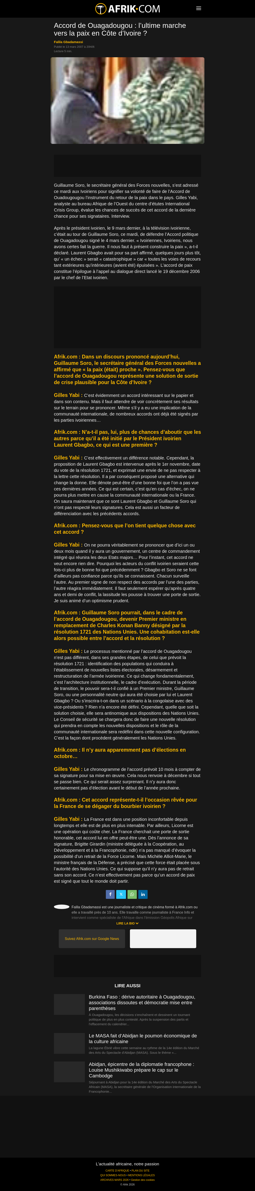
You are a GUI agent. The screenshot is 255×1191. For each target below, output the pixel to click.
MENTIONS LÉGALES (141, 1175)
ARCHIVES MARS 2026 (114, 1179)
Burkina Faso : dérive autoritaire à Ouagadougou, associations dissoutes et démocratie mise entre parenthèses (142, 1002)
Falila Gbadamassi (68, 42)
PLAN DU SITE (140, 1170)
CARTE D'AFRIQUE (117, 1170)
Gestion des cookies (143, 1179)
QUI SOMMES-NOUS (113, 1175)
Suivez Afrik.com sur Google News (92, 939)
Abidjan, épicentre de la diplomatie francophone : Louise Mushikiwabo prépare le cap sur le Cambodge (141, 1070)
